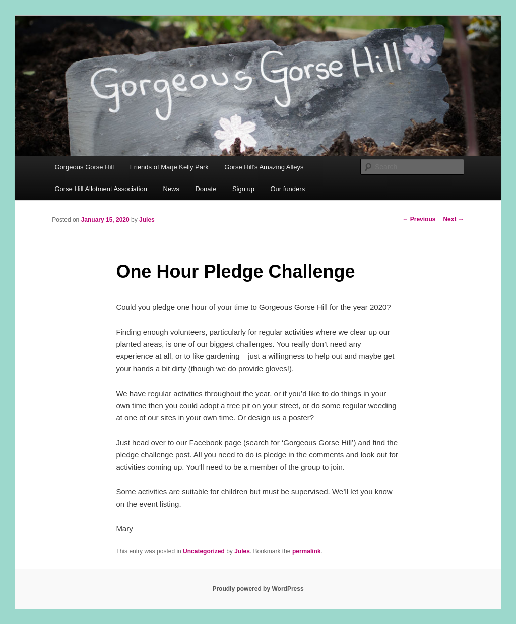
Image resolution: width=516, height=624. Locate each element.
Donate (205, 189)
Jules (147, 219)
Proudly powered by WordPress (257, 588)
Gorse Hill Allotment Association (100, 189)
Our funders (288, 189)
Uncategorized (204, 551)
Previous (418, 219)
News (171, 189)
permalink (306, 551)
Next (453, 219)
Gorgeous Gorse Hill (84, 167)
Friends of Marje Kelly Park (169, 167)
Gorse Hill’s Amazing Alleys (263, 167)
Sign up (243, 189)
